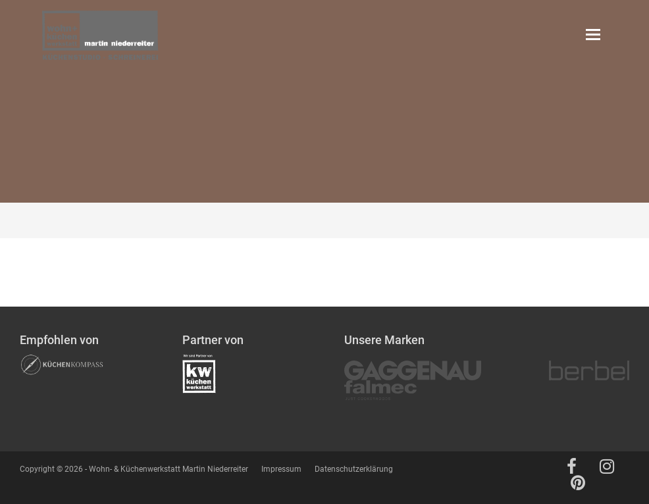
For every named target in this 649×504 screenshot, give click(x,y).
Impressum (281, 469)
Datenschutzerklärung (354, 469)
